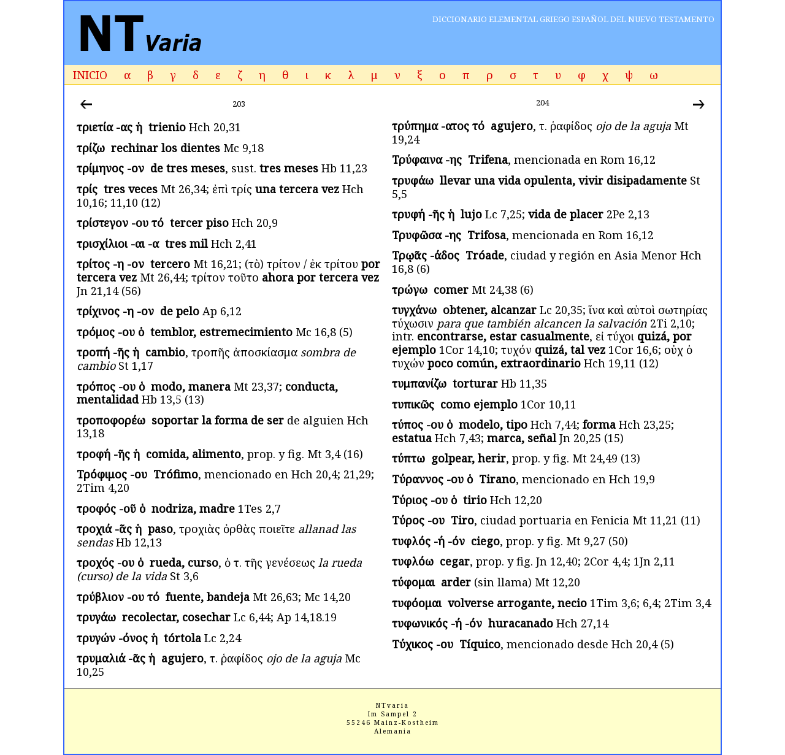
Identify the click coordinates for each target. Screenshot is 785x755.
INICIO (90, 74)
